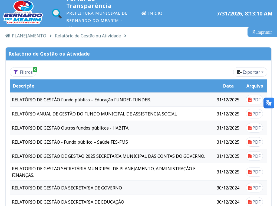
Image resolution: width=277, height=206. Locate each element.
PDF (254, 100)
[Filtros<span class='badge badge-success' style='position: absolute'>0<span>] (23, 72)
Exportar (248, 72)
